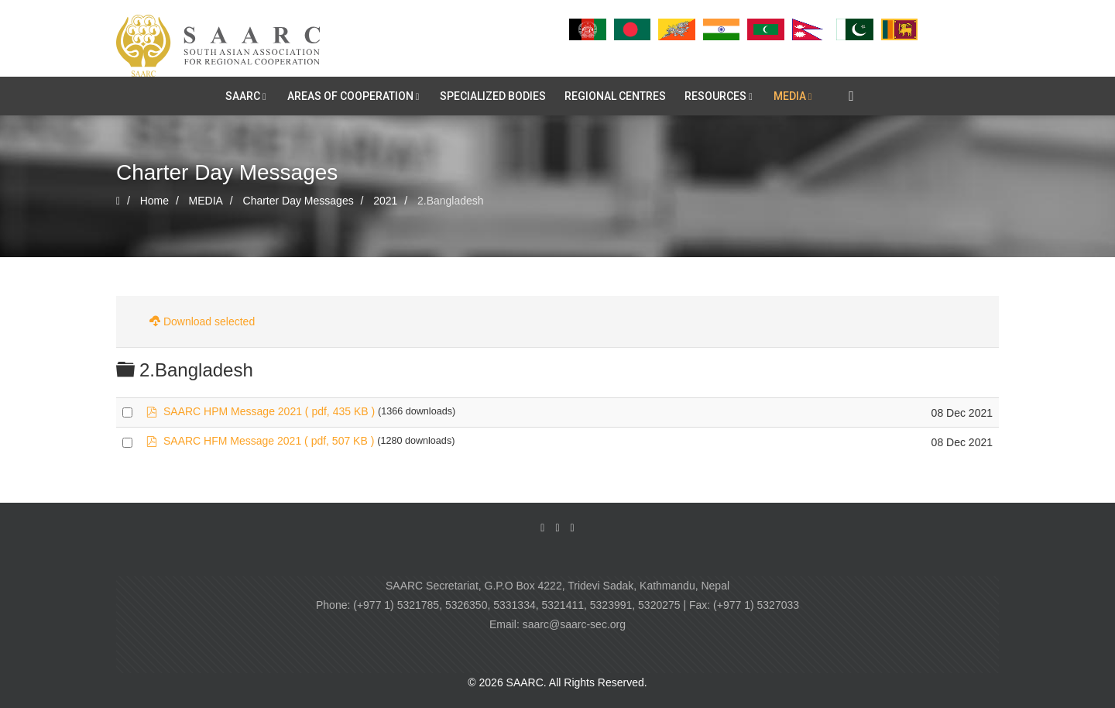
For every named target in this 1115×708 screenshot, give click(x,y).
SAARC (242, 96)
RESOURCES (715, 96)
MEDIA (790, 96)
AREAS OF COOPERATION (350, 96)
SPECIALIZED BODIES (493, 96)
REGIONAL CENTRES (615, 96)
